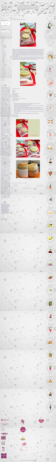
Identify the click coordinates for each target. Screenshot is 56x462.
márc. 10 (3, 70)
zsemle (3, 198)
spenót (7, 173)
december (4, 51)
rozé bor (7, 166)
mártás (9, 146)
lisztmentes (2, 143)
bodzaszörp (2, 94)
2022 (2, 42)
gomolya (5, 116)
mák (4, 144)
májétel (9, 143)
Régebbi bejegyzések (40, 185)
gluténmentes (8, 115)
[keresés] (6, 23)
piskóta (4, 160)
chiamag (3, 96)
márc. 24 (3, 64)
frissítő (9, 113)
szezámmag (3, 179)
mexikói (2, 150)
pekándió (2, 159)
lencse (7, 141)
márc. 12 (3, 69)
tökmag (9, 185)
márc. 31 (3, 61)
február (4, 77)
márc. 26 (3, 63)
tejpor (7, 181)
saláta (4, 168)
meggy (5, 148)
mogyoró (9, 150)
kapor (2, 127)
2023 (2, 41)
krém (3, 138)
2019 (2, 45)
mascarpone (8, 147)
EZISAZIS (15, 15)
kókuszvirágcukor (3, 136)
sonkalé (2, 172)
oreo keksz (5, 155)
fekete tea (5, 111)
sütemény (2, 174)
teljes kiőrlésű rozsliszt (5, 183)
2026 (2, 38)
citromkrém (2, 97)
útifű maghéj (8, 189)
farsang (5, 108)
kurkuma (9, 140)
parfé (1, 158)
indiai (1, 121)
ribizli (2, 165)
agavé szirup (4, 87)
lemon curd (5, 141)
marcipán (2, 146)
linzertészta (3, 142)
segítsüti (6, 170)
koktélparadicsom (8, 132)
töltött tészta (8, 186)
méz (5, 150)
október (4, 53)
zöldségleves (5, 197)
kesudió (5, 130)
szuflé (2, 180)
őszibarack (8, 155)
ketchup (7, 130)
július (3, 56)
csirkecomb (8, 98)
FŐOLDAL (3, 15)
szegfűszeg (2, 177)
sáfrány (3, 167)
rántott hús (4, 164)
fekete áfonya (6, 110)
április (3, 59)
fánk (3, 108)
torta (2, 185)
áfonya (2, 87)
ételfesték (6, 107)
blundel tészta (2, 93)
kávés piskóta (8, 128)
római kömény (4, 166)
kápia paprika (8, 126)
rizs (7, 165)
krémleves (6, 138)
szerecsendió (8, 178)
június (3, 57)
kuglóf (5, 139)
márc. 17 (3, 67)
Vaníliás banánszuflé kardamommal (18, 19)
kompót (7, 136)
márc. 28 (3, 62)
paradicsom (2, 157)
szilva (6, 179)
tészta (4, 184)
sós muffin (6, 172)
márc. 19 (3, 66)
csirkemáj (2, 99)
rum (1, 167)
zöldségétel (8, 196)
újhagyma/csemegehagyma (4, 188)
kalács (5, 124)
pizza (2, 161)
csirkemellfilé (5, 99)
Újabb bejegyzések (15, 185)
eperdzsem (9, 105)
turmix (9, 187)
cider (7, 96)
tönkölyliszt (6, 187)
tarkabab (9, 180)
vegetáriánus (4, 191)
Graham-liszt (8, 116)
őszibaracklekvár (2, 156)
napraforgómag (3, 152)
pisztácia (7, 160)
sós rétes (8, 172)
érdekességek (6, 106)
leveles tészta (4, 142)
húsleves (4, 120)
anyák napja (5, 89)
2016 (2, 48)
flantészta (9, 112)
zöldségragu (8, 197)
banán (9, 91)
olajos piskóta (5, 154)
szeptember (4, 54)
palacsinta (8, 156)
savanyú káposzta (3, 170)
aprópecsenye (8, 89)
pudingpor (8, 162)
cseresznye (2, 98)
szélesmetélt (6, 177)
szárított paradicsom (7, 176)
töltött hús (5, 186)
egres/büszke (2, 104)
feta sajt (5, 112)
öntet (6, 155)
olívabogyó (9, 154)
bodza (9, 93)
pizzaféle (4, 161)
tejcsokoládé (2, 181)
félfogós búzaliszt (8, 111)
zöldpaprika (5, 196)
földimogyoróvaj (5, 113)
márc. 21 (3, 65)
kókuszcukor (2, 133)
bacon (9, 90)
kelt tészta (8, 129)
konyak (9, 136)
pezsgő (2, 160)
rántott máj (7, 164)
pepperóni (9, 159)
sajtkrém (8, 167)
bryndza (4, 95)
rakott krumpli (7, 163)
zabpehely (5, 195)
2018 (2, 46)
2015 (2, 49)
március (4, 60)
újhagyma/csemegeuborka (3, 189)
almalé (4, 88)
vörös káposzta (8, 193)
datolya (9, 100)
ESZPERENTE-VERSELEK (21, 15)
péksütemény (6, 159)
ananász (2, 89)
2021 (2, 43)
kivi (9, 131)
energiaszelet (6, 105)
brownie (2, 95)
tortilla (6, 185)
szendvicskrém (2, 178)
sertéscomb (8, 170)
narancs (6, 152)
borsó (9, 94)
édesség (2, 103)
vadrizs (7, 190)
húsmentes (6, 120)
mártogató (2, 147)
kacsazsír (7, 123)
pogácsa (6, 161)
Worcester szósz (6, 194)
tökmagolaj (2, 186)
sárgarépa (6, 169)
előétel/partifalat (3, 105)
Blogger (36, 460)
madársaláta (6, 143)
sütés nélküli (6, 174)
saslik (9, 169)
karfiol (4, 128)
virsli (3, 193)
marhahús (6, 146)
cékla (1, 96)
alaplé (2, 87)
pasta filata (4, 158)
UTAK (11, 15)
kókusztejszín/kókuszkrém (5, 135)
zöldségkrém (2, 197)
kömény (6, 137)
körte (2, 138)
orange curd (2, 155)
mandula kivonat (5, 145)
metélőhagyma (3, 149)
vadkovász (5, 190)
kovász (2, 137)
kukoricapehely (5, 140)
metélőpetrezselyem (8, 149)
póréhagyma (5, 162)
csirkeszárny (9, 99)
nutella (7, 153)
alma (9, 87)
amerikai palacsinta (7, 88)
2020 (2, 44)
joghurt (5, 122)
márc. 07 (3, 71)
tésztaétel (6, 184)
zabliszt (2, 195)
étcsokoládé (3, 107)
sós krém (4, 172)
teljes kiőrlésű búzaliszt (6, 182)
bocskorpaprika (6, 93)
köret (9, 137)
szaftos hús (2, 175)
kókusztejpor (2, 134)
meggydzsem (8, 148)
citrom (9, 96)
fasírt (7, 108)
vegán (2, 191)
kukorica (9, 139)
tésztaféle (9, 184)
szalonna (7, 175)
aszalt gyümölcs (7, 90)
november (4, 52)
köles (3, 137)
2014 (2, 50)
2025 (2, 39)
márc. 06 (3, 72)
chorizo (5, 96)
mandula (2, 145)
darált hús (6, 100)
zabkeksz (9, 194)
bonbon (4, 94)
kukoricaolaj (2, 140)
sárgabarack (8, 168)
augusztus (4, 55)
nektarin (5, 153)
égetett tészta (8, 103)
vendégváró (3, 192)
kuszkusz (2, 141)
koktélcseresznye (3, 132)
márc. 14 (3, 68)
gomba (3, 116)
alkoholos (7, 87)
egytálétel (6, 104)
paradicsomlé (6, 157)
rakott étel (4, 163)
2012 (2, 80)
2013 (2, 79)
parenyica (9, 157)
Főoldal (27, 185)
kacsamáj (4, 123)
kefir (4, 129)
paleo (9, 156)
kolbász (6, 136)
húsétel (2, 120)
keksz (6, 129)
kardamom (2, 128)
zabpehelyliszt (8, 195)
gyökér (6, 117)
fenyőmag (2, 112)
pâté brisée (6, 158)
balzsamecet (2, 91)
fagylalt (9, 107)
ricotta (6, 165)
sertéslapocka (2, 171)
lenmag (9, 141)
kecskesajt (2, 129)
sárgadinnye (2, 169)
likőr (8, 142)
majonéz (2, 144)
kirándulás (7, 131)
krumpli (2, 139)
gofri (1, 116)
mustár (4, 151)
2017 (2, 47)
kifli (9, 130)
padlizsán (5, 156)
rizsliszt (9, 165)
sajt (5, 167)
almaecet (2, 88)
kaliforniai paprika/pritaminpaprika (5, 125)
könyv (7, 137)
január (3, 78)
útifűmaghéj (2, 190)
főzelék (7, 113)
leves (7, 142)
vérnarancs (6, 192)
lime (9, 142)
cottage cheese (6, 97)
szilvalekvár (9, 179)
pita (8, 160)
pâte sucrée (9, 158)
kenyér (2, 130)
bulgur (6, 95)
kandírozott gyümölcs (4, 126)
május (3, 58)
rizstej (1, 166)
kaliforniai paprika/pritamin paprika (5, 124)
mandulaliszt (8, 145)
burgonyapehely (8, 95)
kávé (6, 128)
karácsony (2, 127)
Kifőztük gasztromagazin (5, 131)
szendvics (9, 177)
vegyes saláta (8, 191)
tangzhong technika (5, 180)
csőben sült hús (3, 100)
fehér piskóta (3, 109)
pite (9, 160)
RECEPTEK (7, 15)
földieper (2, 113)
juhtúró (2, 123)
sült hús (9, 173)
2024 (2, 40)
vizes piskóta (5, 193)
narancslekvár (2, 153)
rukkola (9, 166)
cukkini (9, 97)
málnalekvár (8, 144)
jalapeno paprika (6, 121)
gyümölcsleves (8, 118)
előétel (9, 104)
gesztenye (4, 115)
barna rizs (2, 92)
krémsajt (9, 138)
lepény (2, 142)
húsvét (9, 120)
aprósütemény (3, 90)
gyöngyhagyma (2, 118)
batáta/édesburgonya (7, 92)
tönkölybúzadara (3, 187)
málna (6, 144)
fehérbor (9, 109)
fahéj (2, 108)
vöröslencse (2, 194)
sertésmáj (6, 171)
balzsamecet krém (6, 91)
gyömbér (8, 117)
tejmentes (5, 181)
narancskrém (9, 152)
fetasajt (7, 112)
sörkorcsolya (5, 173)
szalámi (5, 175)
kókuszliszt (9, 133)
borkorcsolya (7, 94)
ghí (6, 115)
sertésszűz (9, 171)
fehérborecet (2, 110)
